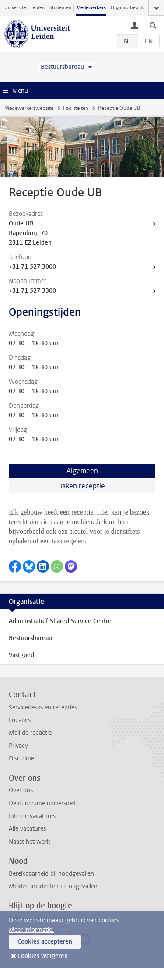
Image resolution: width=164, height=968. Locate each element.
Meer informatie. (31, 930)
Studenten (60, 7)
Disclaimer (22, 758)
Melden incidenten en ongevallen (53, 886)
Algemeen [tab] (82, 470)
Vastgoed (21, 655)
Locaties (20, 720)
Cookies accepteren (44, 941)
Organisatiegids (127, 7)
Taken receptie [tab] (82, 486)
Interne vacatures (32, 816)
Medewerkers (91, 7)
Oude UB (21, 223)
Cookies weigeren (42, 956)
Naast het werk (29, 842)
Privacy (18, 746)
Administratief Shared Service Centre (60, 621)
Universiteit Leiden (24, 7)
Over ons (21, 790)
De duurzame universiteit (42, 803)
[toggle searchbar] (153, 25)
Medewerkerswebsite (28, 108)
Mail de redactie (30, 733)
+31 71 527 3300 (32, 290)
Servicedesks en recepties (43, 707)
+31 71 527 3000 (32, 266)
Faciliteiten (75, 108)
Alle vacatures (27, 829)
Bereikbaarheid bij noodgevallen (51, 873)
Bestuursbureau (30, 638)
